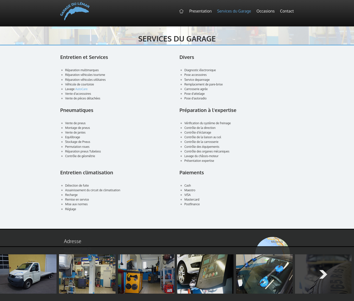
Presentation (200, 11)
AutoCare (81, 89)
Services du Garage (234, 11)
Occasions (265, 11)
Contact (287, 11)
